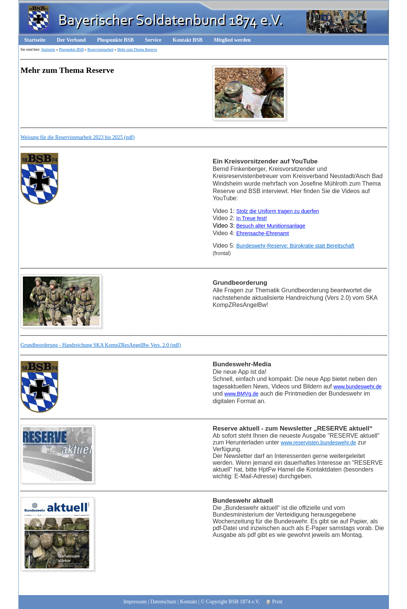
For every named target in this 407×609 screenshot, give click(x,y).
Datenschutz (163, 601)
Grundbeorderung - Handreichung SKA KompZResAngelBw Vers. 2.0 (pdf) (101, 345)
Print (274, 601)
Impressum (134, 601)
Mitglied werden (232, 40)
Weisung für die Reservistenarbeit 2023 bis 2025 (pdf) (78, 137)
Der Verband (71, 40)
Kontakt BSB (188, 40)
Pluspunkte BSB (115, 40)
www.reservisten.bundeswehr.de (318, 443)
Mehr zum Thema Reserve (137, 49)
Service (153, 40)
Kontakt (188, 601)
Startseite (35, 40)
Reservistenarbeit (100, 49)
